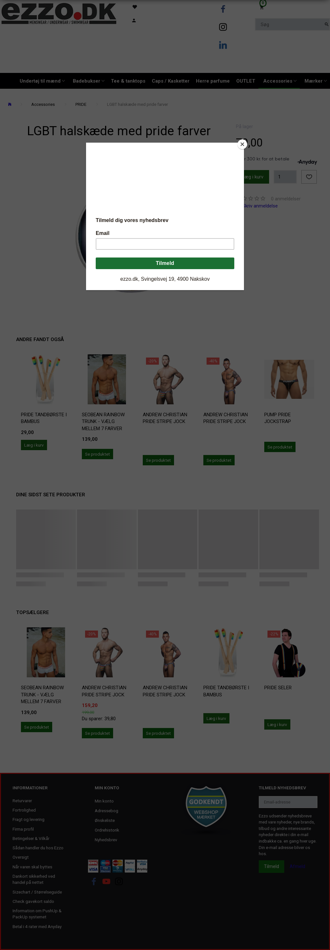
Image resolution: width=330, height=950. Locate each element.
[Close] (242, 144)
